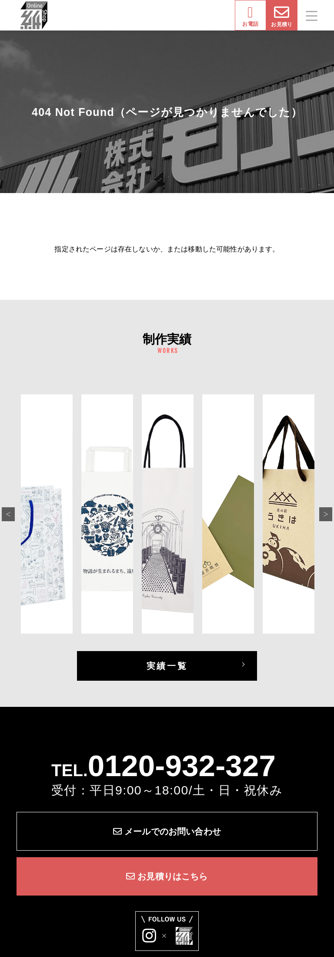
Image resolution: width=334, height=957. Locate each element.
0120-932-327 (182, 766)
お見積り (281, 15)
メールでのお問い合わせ (167, 831)
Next (325, 514)
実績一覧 (167, 666)
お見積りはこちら (166, 876)
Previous (8, 514)
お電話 (250, 16)
